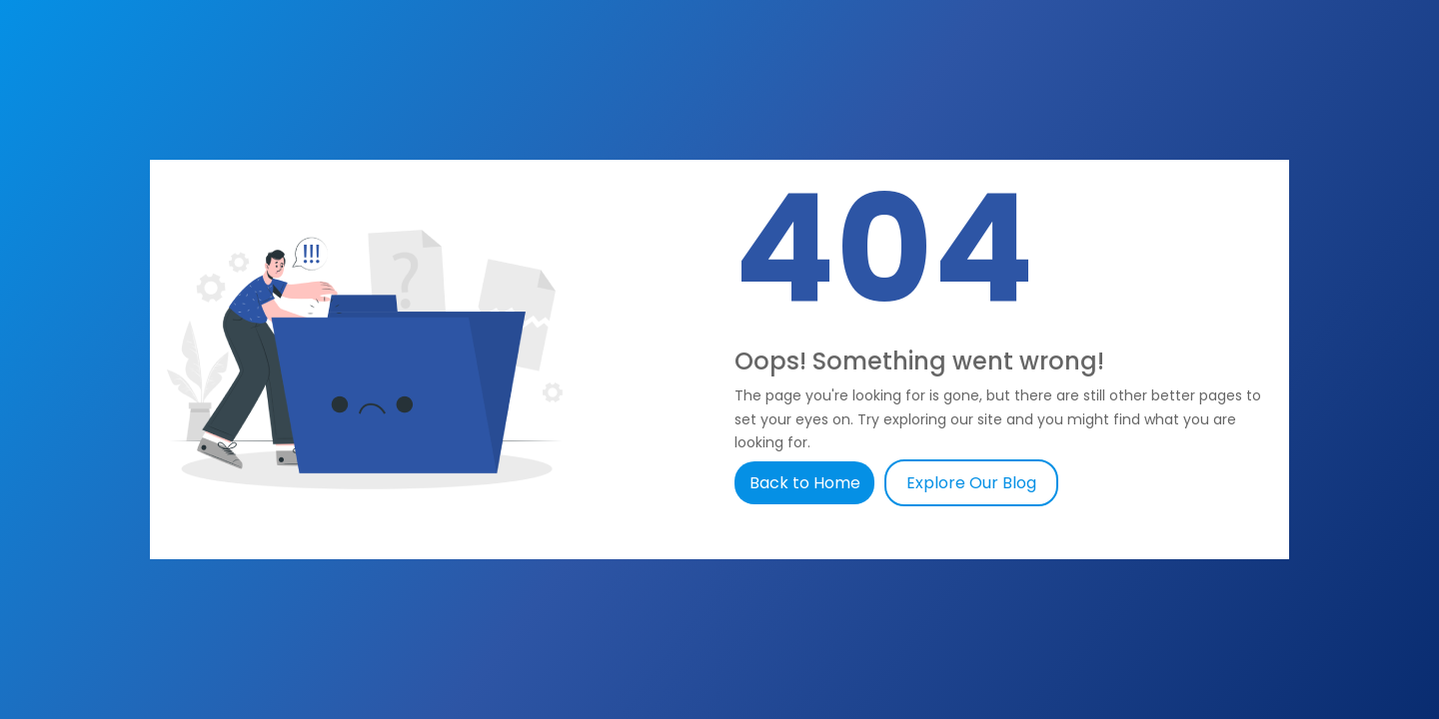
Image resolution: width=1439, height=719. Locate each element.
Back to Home (806, 482)
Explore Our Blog (971, 482)
